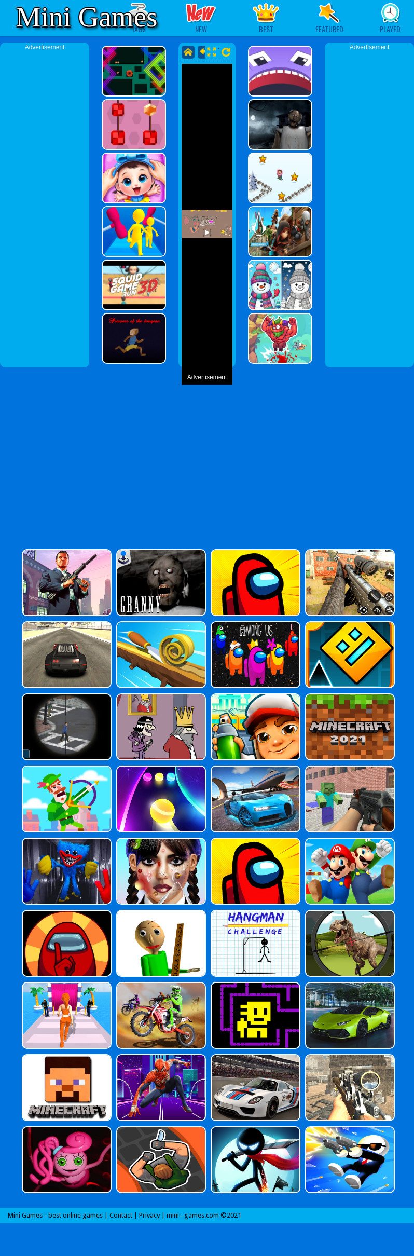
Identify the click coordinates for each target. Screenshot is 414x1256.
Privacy (149, 1215)
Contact (120, 1215)
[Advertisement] (44, 207)
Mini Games (86, 17)
